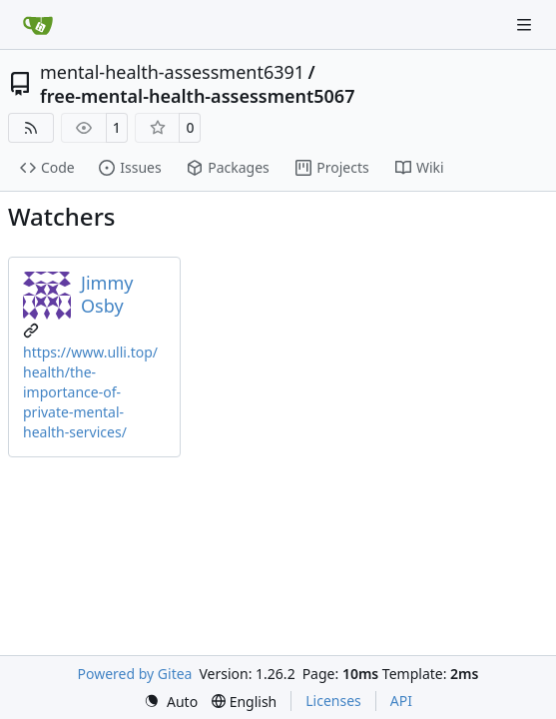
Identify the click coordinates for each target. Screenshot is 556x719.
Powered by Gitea (135, 673)
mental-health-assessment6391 (172, 72)
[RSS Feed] (31, 128)
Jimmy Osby (107, 294)
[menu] (171, 701)
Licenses (333, 700)
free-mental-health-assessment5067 (197, 96)
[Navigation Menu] (526, 24)
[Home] (38, 25)
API (401, 700)
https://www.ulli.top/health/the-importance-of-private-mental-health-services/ (90, 392)
